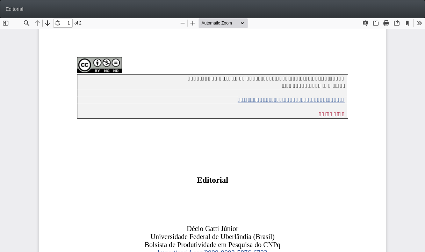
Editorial (14, 9)
